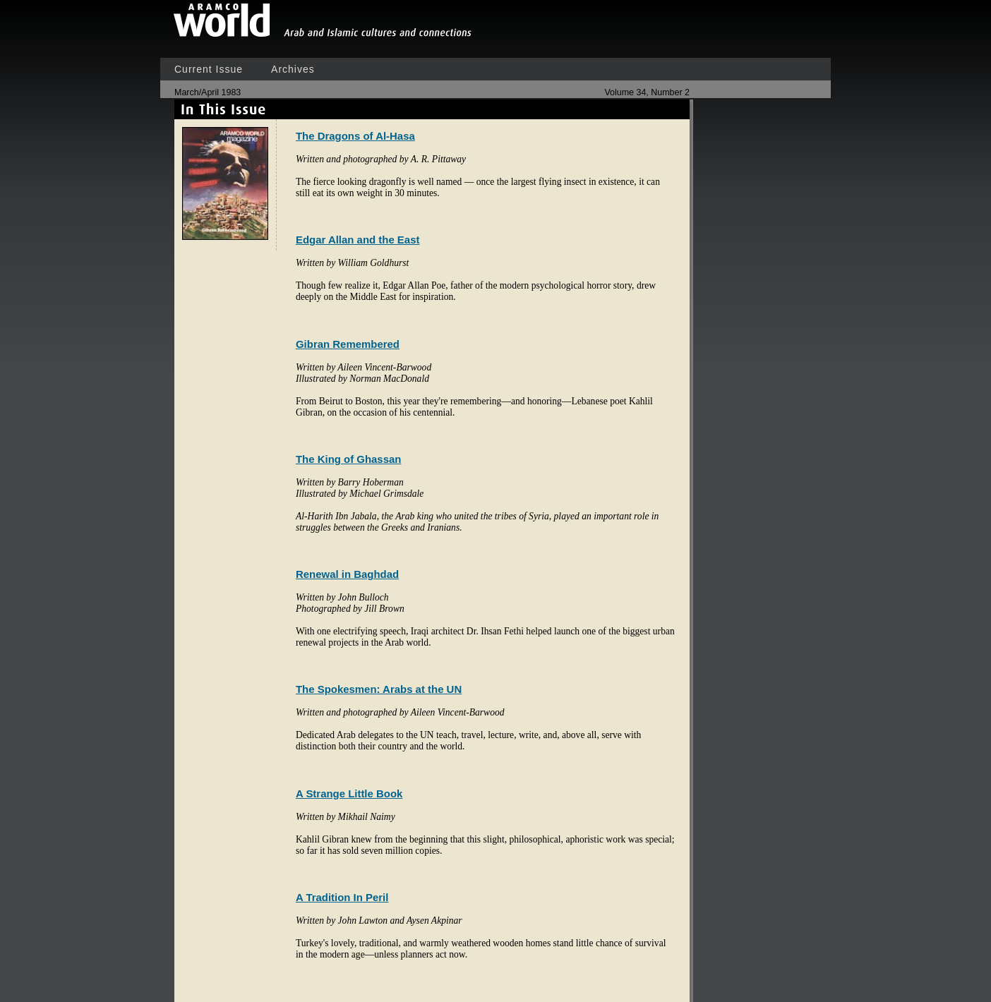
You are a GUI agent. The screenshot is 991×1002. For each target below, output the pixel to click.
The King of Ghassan (348, 459)
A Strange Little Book (349, 793)
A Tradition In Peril (342, 897)
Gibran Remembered (348, 344)
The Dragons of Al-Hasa (355, 136)
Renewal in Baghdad (347, 574)
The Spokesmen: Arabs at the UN (379, 689)
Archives (293, 69)
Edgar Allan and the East (357, 240)
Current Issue (208, 69)
